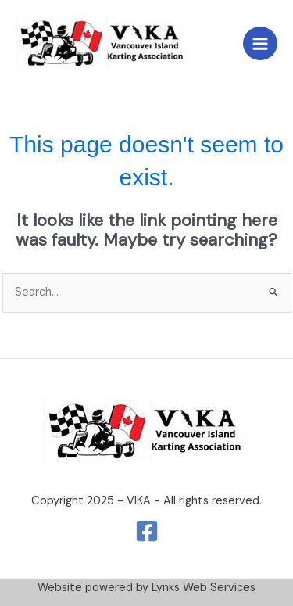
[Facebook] (147, 531)
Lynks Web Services (203, 587)
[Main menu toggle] (260, 44)
